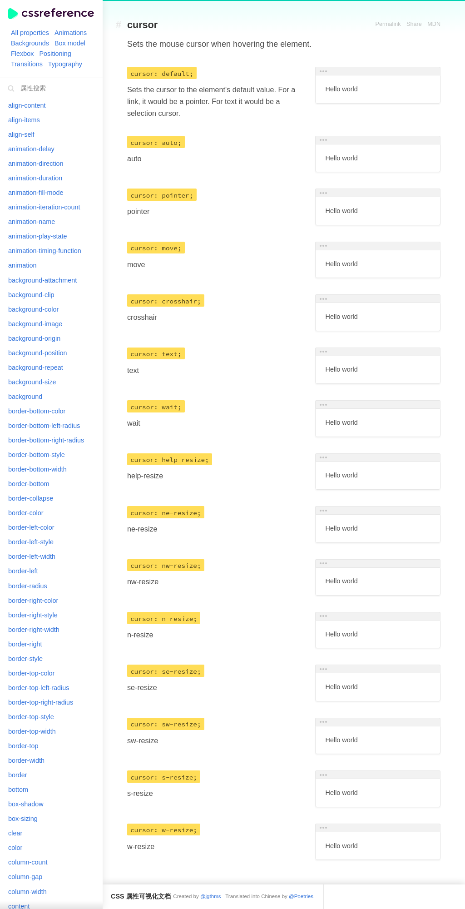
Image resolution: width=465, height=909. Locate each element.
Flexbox (22, 53)
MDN (433, 24)
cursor (142, 25)
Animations (70, 32)
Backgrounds (30, 43)
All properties (30, 32)
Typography (65, 64)
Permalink (388, 24)
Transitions (27, 64)
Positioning (55, 53)
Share (414, 24)
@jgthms (210, 896)
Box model (69, 43)
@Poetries (301, 896)
